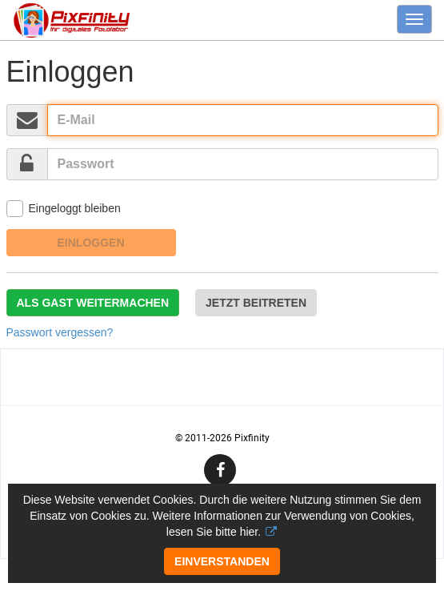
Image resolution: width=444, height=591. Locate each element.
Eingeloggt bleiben (63, 208)
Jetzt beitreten (256, 302)
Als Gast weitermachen (93, 302)
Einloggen (91, 242)
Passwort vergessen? (60, 332)
